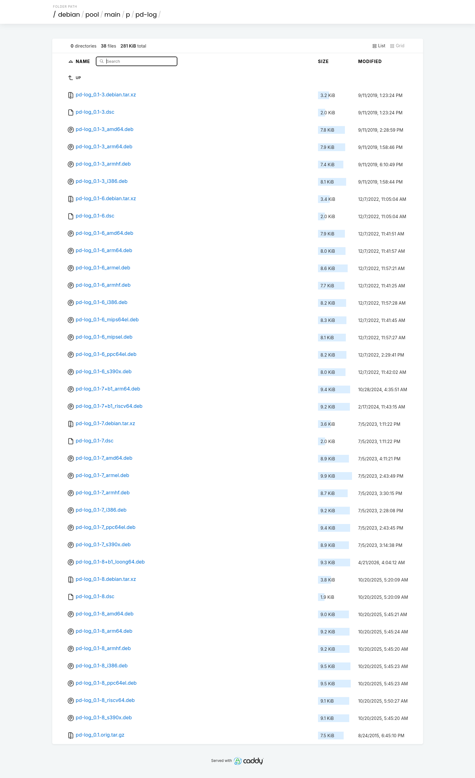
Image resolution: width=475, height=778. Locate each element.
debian (69, 14)
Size (323, 61)
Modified (370, 61)
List (378, 46)
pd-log (146, 14)
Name (83, 61)
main (112, 14)
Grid (397, 46)
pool (92, 14)
